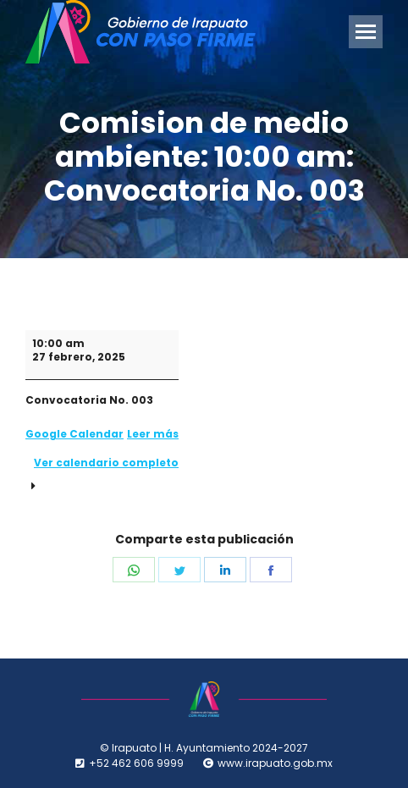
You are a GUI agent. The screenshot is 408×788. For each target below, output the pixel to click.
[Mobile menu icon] (366, 31)
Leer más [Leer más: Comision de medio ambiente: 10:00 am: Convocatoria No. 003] (153, 434)
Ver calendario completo (106, 462)
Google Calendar (74, 434)
